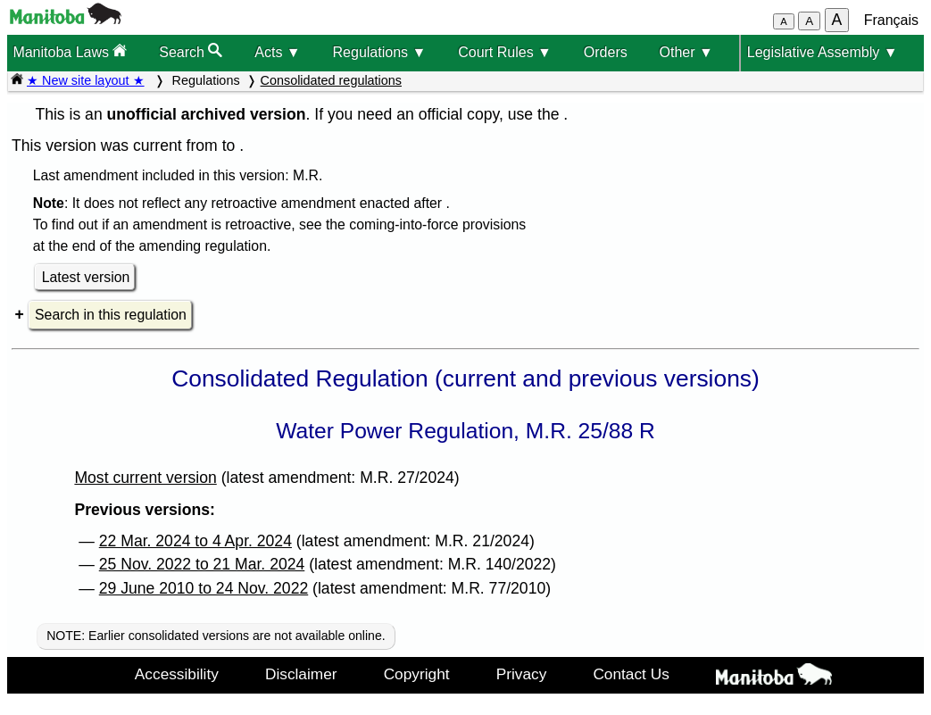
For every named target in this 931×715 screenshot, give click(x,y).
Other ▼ (686, 52)
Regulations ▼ (380, 52)
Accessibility (177, 674)
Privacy (521, 674)
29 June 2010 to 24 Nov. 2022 (203, 588)
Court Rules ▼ (505, 52)
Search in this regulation (111, 314)
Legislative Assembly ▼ (822, 52)
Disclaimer (301, 674)
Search (190, 51)
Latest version (86, 277)
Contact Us (631, 674)
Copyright (417, 674)
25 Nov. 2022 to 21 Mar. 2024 (202, 564)
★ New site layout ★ (86, 80)
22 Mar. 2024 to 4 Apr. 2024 (195, 541)
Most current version (145, 477)
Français (891, 20)
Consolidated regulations (331, 80)
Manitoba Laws (69, 51)
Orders (606, 52)
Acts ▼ (277, 52)
